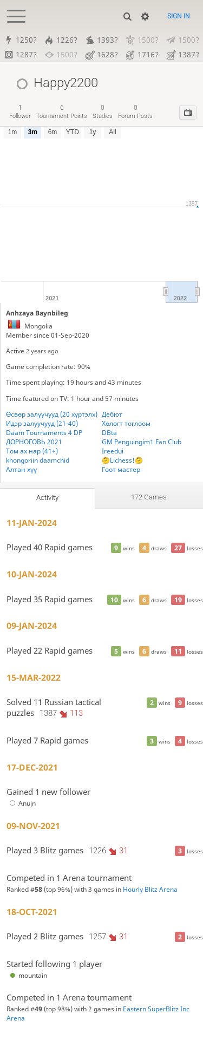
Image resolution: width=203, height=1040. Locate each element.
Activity (47, 497)
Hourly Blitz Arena (150, 889)
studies (103, 112)
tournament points (61, 112)
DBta (109, 432)
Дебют (112, 414)
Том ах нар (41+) (32, 451)
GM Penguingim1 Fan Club (141, 441)
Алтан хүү (21, 469)
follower (20, 112)
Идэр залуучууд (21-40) (42, 423)
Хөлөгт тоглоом (126, 423)
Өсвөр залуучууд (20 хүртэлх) (51, 414)
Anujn (21, 803)
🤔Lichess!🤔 (122, 460)
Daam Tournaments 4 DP (44, 432)
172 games (149, 497)
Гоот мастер (121, 469)
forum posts (135, 112)
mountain (26, 975)
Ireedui (112, 451)
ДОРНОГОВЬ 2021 (34, 441)
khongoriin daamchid (37, 460)
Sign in (178, 16)
